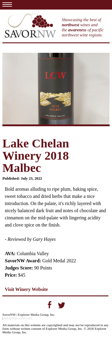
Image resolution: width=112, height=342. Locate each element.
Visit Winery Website (26, 289)
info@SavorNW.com (18, 318)
